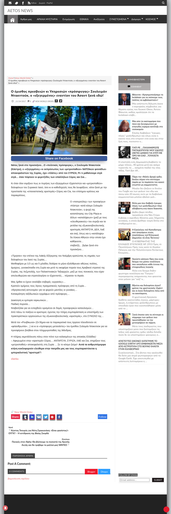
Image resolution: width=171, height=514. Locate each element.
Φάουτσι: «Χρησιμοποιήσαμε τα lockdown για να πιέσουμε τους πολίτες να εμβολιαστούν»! (147, 90)
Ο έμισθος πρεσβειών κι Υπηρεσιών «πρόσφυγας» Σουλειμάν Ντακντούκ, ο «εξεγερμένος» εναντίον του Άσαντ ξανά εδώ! (55, 95)
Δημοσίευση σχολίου (18, 473)
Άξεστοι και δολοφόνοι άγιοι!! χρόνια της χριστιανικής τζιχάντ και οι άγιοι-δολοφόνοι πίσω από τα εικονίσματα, (148, 282)
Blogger (91, 466)
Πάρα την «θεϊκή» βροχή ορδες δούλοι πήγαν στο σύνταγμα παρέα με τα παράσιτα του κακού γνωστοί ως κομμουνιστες (148, 173)
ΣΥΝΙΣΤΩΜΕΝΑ (118, 19)
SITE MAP (55, 511)
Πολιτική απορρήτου (70, 511)
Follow (103, 420)
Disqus (104, 466)
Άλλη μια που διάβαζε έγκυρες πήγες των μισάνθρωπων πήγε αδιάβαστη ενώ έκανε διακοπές (147, 199)
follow (32, 3)
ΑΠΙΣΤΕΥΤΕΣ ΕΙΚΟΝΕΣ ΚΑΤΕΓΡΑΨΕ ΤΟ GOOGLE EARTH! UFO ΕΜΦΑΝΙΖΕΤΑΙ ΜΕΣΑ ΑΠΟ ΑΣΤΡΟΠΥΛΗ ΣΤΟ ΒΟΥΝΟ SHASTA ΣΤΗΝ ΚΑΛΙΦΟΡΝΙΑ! (140, 337)
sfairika (14, 363)
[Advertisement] (85, 49)
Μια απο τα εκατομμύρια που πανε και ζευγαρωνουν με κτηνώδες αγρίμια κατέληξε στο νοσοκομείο (147, 118)
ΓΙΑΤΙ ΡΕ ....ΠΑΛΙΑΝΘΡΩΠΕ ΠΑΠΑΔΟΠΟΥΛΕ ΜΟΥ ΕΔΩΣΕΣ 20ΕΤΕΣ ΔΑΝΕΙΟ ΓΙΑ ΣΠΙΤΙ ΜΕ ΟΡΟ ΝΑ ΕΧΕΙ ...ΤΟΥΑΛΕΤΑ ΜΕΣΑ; (147, 145)
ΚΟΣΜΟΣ (151, 19)
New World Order (23, 416)
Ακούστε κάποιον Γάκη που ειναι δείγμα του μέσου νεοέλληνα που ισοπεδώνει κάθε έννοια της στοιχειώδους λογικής (147, 255)
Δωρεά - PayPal (46, 3)
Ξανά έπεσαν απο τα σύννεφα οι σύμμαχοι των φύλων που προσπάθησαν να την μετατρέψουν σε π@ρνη (147, 311)
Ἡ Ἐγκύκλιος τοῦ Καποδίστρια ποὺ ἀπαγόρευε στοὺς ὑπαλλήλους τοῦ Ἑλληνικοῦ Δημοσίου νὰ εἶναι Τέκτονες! (146, 226)
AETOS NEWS (21, 10)
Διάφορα (136, 19)
